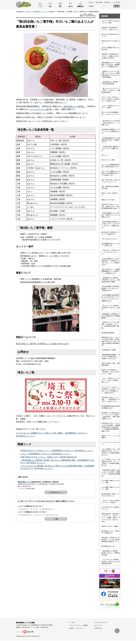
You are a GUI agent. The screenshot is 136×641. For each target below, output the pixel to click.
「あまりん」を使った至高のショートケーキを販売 (110, 502)
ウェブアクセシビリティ (101, 623)
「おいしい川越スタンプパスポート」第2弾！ (110, 106)
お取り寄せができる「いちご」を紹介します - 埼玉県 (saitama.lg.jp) (48, 457)
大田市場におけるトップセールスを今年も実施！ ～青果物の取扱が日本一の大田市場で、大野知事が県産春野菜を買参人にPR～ (110, 427)
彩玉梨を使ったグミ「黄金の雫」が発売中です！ (110, 532)
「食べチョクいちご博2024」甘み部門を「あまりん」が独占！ (110, 307)
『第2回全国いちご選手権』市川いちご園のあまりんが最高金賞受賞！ (110, 316)
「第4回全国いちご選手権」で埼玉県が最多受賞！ (110, 82)
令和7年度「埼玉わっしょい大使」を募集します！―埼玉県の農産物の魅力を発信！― (110, 206)
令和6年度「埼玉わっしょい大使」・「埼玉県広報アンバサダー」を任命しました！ (110, 400)
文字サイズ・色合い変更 (95, 2)
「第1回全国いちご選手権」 (73, 106)
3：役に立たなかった (47, 509)
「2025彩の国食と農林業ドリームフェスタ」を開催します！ (110, 148)
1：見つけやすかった (26, 515)
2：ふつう (34, 509)
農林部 (20, 482)
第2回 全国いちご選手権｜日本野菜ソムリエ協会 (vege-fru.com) (42, 344)
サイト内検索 (96, 6)
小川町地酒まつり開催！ (109, 350)
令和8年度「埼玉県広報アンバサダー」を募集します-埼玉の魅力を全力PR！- (110, 56)
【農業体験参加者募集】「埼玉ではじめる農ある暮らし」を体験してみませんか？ (110, 357)
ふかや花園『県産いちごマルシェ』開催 (110, 488)
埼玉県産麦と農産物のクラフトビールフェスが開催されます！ (110, 131)
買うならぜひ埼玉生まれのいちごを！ (110, 35)
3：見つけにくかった (51, 515)
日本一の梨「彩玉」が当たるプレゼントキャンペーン (110, 181)
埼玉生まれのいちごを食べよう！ (110, 42)
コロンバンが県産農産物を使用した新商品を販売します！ (110, 165)
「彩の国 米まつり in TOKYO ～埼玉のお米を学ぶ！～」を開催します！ (110, 122)
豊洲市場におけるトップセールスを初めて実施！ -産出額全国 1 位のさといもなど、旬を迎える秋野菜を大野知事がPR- (110, 341)
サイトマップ (98, 626)
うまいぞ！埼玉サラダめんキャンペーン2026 (110, 22)
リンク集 (72, 623)
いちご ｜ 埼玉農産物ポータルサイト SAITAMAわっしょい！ (45, 454)
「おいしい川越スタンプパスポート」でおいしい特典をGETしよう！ (110, 381)
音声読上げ (108, 2)
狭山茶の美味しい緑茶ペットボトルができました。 (110, 495)
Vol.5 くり (104, 155)
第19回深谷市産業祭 (107, 333)
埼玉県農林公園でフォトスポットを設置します (110, 244)
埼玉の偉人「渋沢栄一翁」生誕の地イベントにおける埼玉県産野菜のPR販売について (110, 540)
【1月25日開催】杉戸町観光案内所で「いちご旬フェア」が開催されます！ (110, 288)
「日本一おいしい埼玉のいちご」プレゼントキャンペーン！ (110, 252)
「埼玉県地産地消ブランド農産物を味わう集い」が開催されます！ (110, 140)
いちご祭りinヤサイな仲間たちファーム (110, 508)
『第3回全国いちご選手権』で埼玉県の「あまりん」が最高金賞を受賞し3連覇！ (110, 280)
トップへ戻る (117, 631)
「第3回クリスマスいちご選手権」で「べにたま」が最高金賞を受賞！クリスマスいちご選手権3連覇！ (110, 74)
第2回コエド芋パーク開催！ (110, 527)
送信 (57, 519)
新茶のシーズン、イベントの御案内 (110, 437)
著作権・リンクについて (76, 628)
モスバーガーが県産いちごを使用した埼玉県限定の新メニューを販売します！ (110, 173)
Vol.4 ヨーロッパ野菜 (108, 160)
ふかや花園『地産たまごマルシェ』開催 (110, 482)
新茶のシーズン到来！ (108, 200)
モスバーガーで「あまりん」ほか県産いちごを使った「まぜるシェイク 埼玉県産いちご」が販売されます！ (110, 390)
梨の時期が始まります (108, 547)
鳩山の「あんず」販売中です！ (109, 194)
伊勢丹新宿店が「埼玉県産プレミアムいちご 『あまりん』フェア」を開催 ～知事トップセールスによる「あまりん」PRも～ (110, 518)
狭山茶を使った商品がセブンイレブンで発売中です (110, 233)
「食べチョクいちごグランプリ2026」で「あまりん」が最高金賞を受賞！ (110, 90)
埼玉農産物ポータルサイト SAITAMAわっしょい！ (31, 11)
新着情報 (51, 11)
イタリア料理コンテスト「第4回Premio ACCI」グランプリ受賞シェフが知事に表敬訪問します (110, 463)
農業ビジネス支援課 (28, 482)
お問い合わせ (98, 628)
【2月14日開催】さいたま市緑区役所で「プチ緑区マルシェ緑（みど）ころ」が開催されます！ (110, 261)
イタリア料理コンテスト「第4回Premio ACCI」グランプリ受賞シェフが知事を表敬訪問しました (110, 452)
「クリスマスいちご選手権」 (41, 109)
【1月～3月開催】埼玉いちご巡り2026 (110, 48)
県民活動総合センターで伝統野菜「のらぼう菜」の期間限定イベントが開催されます (110, 64)
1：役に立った (23, 509)
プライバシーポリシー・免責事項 (79, 626)
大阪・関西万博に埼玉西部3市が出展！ (110, 187)
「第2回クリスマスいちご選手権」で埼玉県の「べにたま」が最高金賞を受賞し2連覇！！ (110, 325)
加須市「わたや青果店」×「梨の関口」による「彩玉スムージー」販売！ (110, 372)
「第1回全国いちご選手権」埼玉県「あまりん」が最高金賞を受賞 (110, 553)
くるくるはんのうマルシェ (109, 239)
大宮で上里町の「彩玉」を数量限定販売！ (110, 364)
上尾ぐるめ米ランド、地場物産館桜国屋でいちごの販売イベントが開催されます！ (110, 271)
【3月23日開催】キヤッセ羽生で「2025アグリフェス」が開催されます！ (110, 215)
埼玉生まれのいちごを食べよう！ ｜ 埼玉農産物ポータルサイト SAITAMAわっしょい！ (56, 450)
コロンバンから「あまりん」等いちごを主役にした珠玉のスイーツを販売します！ (110, 99)
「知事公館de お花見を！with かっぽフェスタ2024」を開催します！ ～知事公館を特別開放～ (110, 473)
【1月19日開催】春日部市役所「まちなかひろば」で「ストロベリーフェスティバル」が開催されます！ (110, 298)
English (91, 6)
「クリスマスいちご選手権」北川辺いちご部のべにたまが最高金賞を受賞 (110, 562)
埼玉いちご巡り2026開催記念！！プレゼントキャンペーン (110, 114)
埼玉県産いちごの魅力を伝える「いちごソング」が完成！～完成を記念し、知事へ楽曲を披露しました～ (110, 416)
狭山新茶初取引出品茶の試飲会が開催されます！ (110, 407)
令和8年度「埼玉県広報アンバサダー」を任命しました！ (110, 28)
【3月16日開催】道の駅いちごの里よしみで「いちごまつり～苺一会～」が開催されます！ (110, 224)
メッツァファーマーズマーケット (110, 444)
